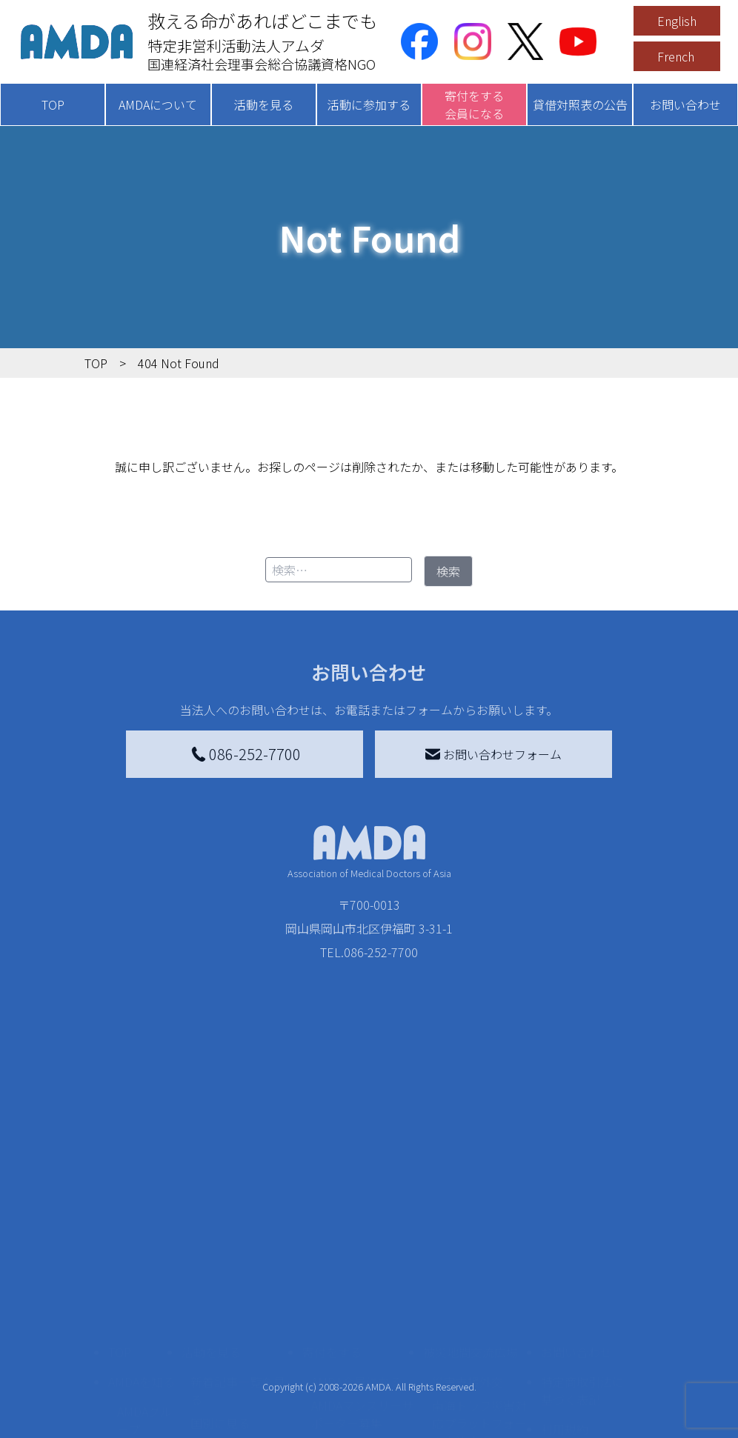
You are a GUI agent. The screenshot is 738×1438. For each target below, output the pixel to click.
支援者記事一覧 (352, 1422)
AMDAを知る (141, 1214)
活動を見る (263, 104)
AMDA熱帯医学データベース (144, 1410)
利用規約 (564, 1262)
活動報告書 (140, 1294)
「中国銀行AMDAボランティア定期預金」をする (362, 1380)
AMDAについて (158, 104)
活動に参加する (369, 104)
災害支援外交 (467, 1214)
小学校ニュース (140, 1336)
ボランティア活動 (237, 1339)
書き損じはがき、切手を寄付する (358, 1288)
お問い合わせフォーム (493, 754)
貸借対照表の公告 (580, 104)
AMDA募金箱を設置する (362, 1330)
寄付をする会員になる (474, 104)
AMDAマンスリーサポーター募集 (362, 1247)
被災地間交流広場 (470, 1185)
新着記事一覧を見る (237, 1223)
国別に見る (220, 1256)
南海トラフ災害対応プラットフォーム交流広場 (479, 1255)
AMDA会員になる (356, 1214)
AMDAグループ (144, 1253)
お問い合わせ (685, 104)
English (677, 21)
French (675, 56)
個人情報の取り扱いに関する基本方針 (582, 1309)
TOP (52, 104)
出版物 (135, 1368)
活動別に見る (226, 1279)
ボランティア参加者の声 (237, 1371)
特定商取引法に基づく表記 (582, 1223)
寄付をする (332, 1185)
